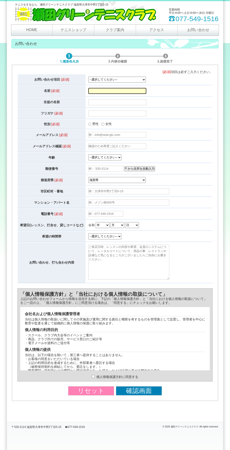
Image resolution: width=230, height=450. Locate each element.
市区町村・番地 (51, 191)
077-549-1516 (196, 19)
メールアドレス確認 (52, 146)
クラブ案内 (115, 30)
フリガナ (52, 113)
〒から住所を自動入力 (140, 168)
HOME (31, 30)
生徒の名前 (52, 102)
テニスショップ (73, 30)
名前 (52, 91)
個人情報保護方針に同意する (115, 384)
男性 (95, 124)
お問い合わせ (198, 30)
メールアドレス (52, 135)
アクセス (156, 30)
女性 (108, 124)
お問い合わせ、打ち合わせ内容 (51, 266)
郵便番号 (51, 169)
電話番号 (52, 214)
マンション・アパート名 (51, 202)
